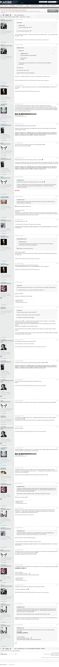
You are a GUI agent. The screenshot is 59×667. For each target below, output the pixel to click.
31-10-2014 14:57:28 (19, 339)
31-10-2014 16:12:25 (19, 379)
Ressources (54, 5)
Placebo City (9, 2)
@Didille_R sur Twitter (1, 119)
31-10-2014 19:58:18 (19, 527)
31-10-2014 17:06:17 (19, 447)
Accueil (1, 5)
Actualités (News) (20, 15)
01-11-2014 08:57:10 (19, 603)
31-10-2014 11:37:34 (19, 158)
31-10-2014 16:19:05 (19, 400)
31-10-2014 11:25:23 (19, 124)
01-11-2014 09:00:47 (19, 624)
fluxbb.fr (57, 655)
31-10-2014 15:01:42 (19, 360)
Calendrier (22, 7)
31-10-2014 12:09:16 (19, 196)
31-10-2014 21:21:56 (19, 585)
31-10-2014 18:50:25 (19, 508)
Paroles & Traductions (35, 5)
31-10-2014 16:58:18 (19, 426)
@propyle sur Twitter (1, 523)
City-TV (26, 7)
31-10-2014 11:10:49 (19, 85)
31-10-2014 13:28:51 (19, 235)
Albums (27, 5)
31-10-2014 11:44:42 (19, 176)
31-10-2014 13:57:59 (19, 307)
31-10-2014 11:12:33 (19, 104)
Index (19, 7)
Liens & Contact (11, 664)
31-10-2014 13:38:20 (19, 282)
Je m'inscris (52, 10)
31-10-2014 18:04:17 (19, 483)
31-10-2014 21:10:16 (19, 564)
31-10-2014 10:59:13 (19, 19)
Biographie (12, 5)
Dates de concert (19, 5)
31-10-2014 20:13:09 (19, 549)
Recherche (38, 7)
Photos (48, 5)
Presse (43, 5)
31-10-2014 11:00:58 (19, 44)
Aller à (8, 654)
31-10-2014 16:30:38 (19, 415)
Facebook (1, 297)
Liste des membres (32, 7)
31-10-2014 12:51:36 (19, 219)
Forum (6, 5)
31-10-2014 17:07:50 (19, 467)
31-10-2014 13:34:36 (19, 263)
